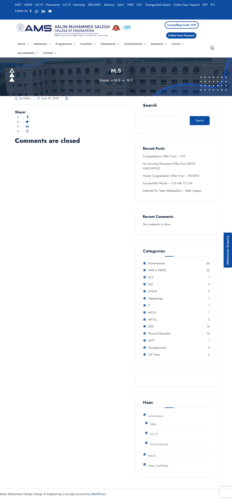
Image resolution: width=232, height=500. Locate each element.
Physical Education (159, 333)
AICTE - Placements (47, 5)
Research (159, 43)
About (23, 43)
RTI (213, 5)
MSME (28, 5)
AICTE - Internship (74, 5)
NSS (151, 326)
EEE (150, 284)
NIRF (130, 5)
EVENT (152, 291)
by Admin (23, 98)
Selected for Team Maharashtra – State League (172, 191)
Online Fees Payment (186, 5)
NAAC (152, 456)
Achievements (135, 43)
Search (150, 105)
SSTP (151, 340)
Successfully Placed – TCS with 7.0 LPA (167, 183)
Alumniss (109, 5)
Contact (50, 53)
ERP (205, 5)
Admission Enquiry (227, 250)
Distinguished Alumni (158, 5)
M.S (117, 80)
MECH (152, 312)
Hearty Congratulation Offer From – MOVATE (171, 176)
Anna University (159, 444)
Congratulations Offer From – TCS (164, 156)
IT (149, 305)
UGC (139, 5)
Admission (42, 43)
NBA (153, 424)
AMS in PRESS (157, 270)
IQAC (120, 5)
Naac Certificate (158, 466)
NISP (18, 5)
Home (104, 80)
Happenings (155, 298)
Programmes (66, 43)
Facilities (88, 43)
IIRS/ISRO (94, 5)
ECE (150, 277)
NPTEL (152, 320)
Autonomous (155, 416)
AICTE (154, 434)
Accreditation (28, 53)
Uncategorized (157, 348)
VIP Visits (154, 355)
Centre (178, 43)
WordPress (98, 494)
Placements (110, 43)
